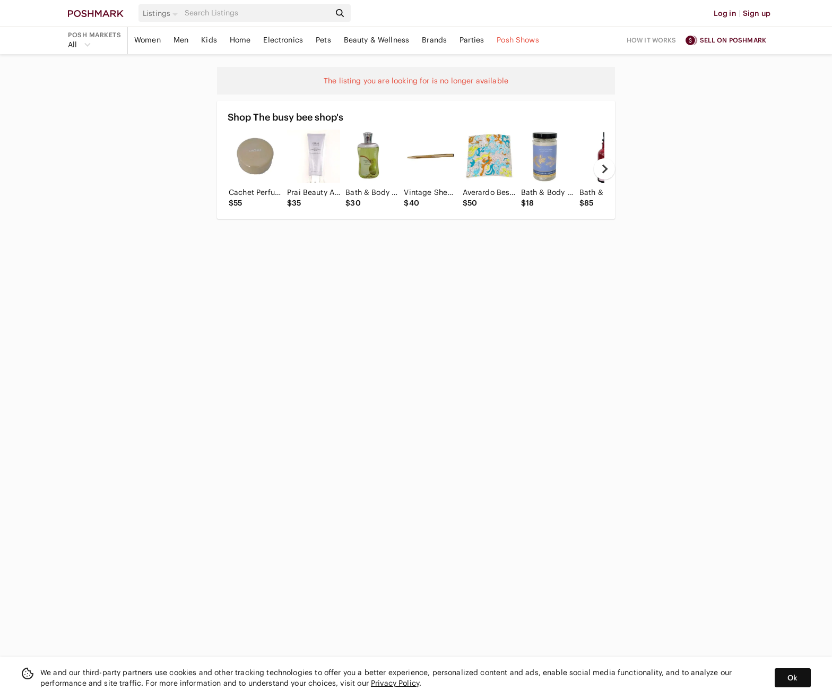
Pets (323, 40)
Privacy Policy (395, 683)
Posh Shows (518, 40)
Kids (209, 40)
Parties (472, 40)
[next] (604, 169)
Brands (434, 40)
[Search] (256, 13)
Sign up (756, 13)
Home (240, 40)
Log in (725, 13)
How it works (652, 40)
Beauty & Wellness (377, 40)
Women (147, 40)
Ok (792, 678)
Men (181, 40)
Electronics (283, 40)
